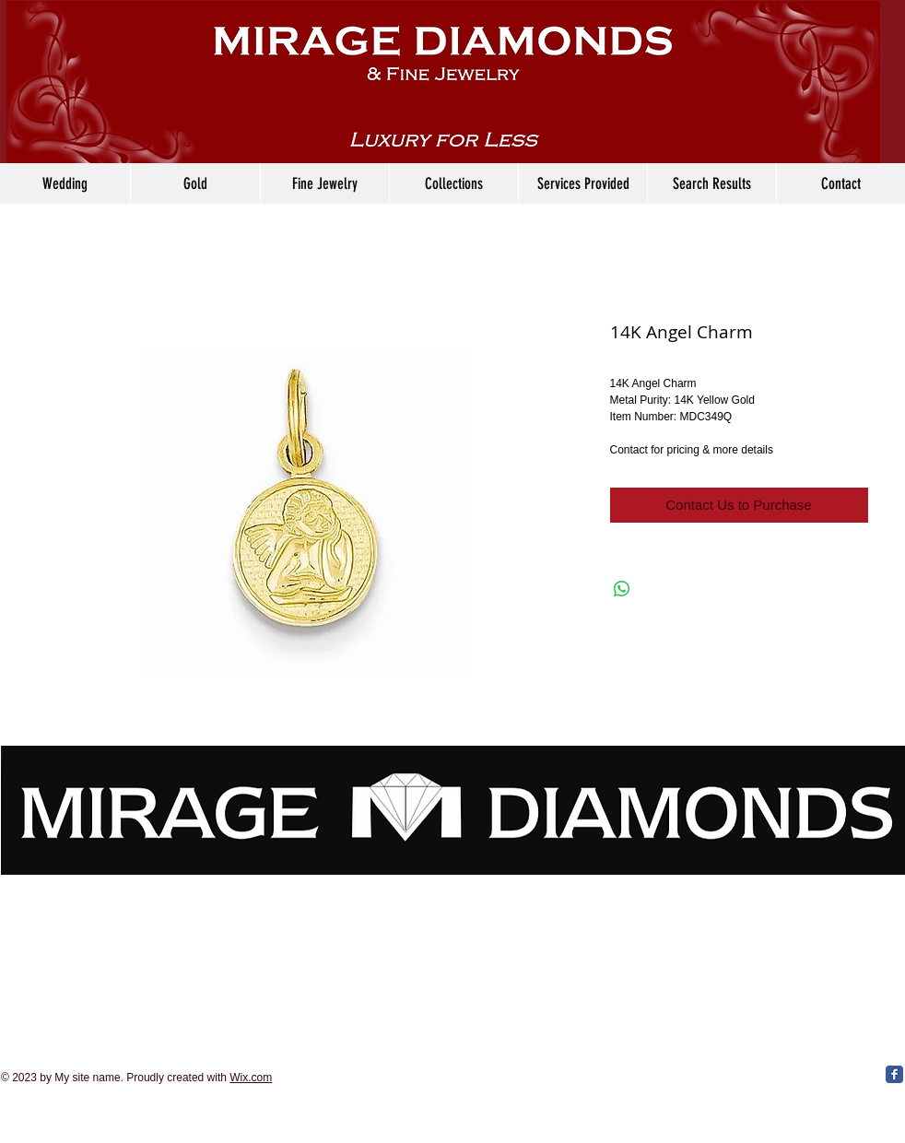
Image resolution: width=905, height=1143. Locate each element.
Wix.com (250, 1077)
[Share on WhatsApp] (622, 589)
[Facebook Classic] (894, 1074)
